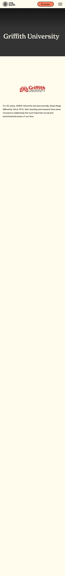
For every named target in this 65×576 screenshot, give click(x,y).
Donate (45, 4)
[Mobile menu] (60, 4)
